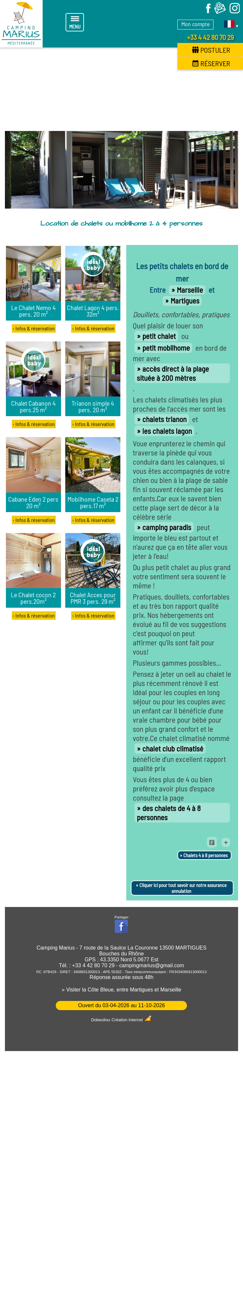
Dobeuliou (100, 1019)
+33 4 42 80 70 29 (210, 37)
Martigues (185, 300)
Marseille (190, 289)
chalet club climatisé (172, 748)
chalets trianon (164, 419)
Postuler (211, 50)
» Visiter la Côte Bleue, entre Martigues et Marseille (121, 989)
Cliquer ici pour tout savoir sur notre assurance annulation (183, 888)
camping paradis (166, 527)
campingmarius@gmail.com (151, 965)
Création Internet (131, 1019)
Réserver (211, 63)
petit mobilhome (166, 347)
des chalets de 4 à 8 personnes (169, 813)
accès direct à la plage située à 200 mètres (173, 373)
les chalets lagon (167, 430)
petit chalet (159, 336)
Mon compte (195, 24)
